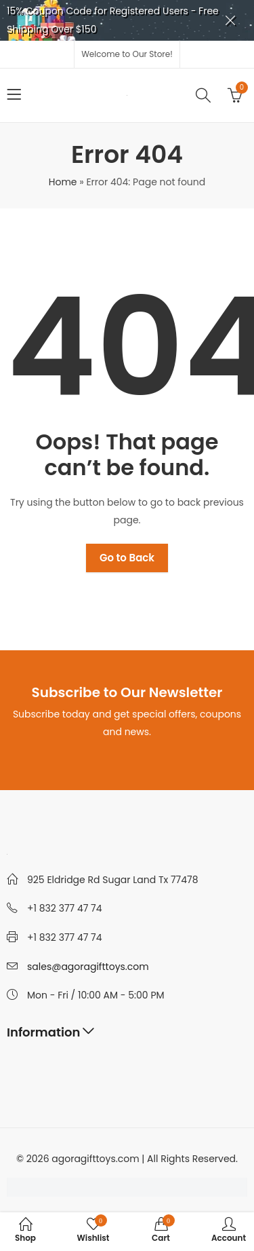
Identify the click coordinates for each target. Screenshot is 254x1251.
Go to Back (127, 557)
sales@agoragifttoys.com (88, 966)
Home (63, 182)
